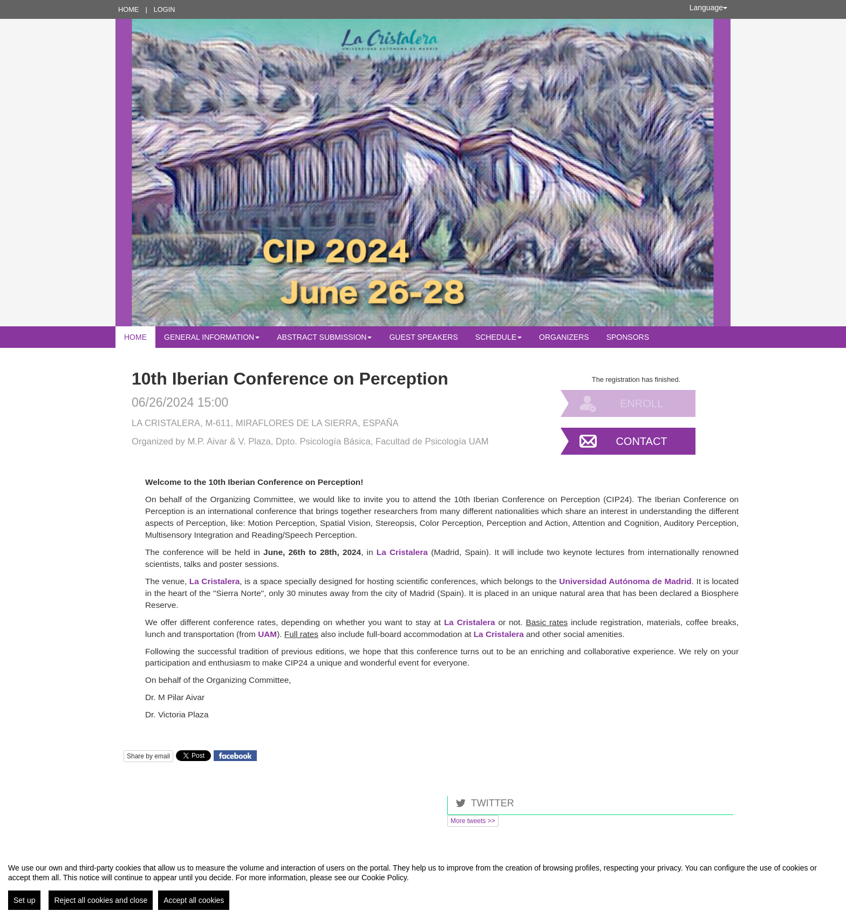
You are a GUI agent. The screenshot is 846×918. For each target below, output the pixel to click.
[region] (423, 882)
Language (708, 7)
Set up (24, 900)
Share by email (148, 756)
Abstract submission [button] (324, 337)
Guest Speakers (423, 337)
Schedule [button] (498, 337)
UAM (267, 634)
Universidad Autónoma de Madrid (625, 581)
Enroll (641, 403)
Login (164, 9)
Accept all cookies (193, 900)
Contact (641, 441)
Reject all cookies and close (100, 900)
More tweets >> (473, 821)
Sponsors (627, 337)
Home (128, 9)
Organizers (564, 337)
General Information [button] (212, 337)
